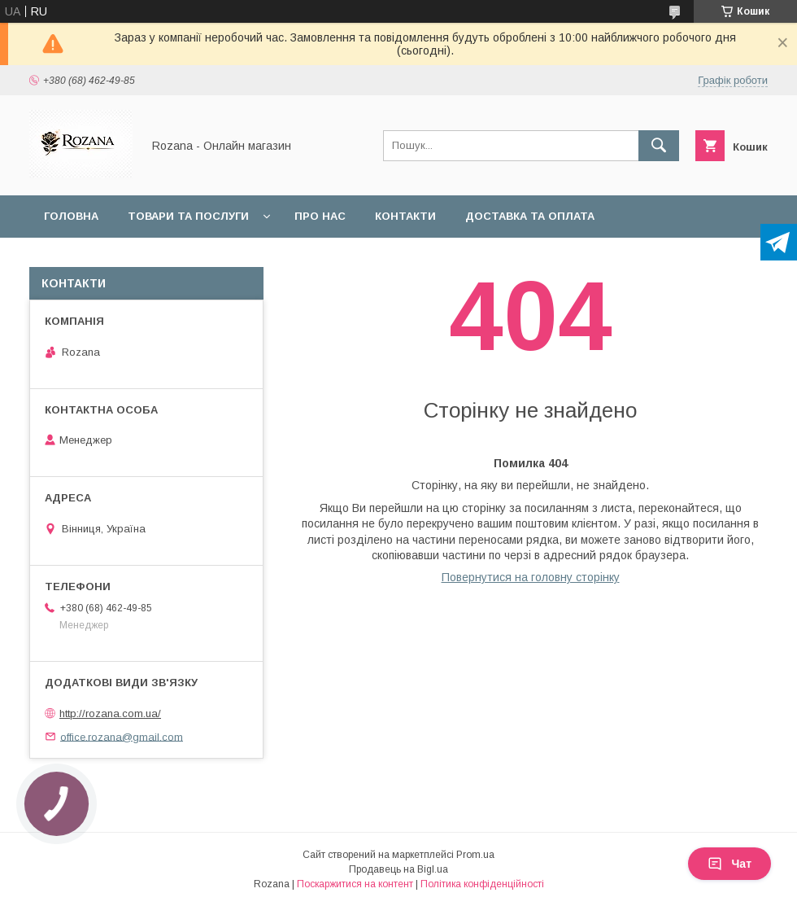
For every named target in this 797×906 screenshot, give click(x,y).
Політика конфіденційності (482, 884)
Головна (71, 216)
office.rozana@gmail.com (121, 736)
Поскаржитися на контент (355, 884)
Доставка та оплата (529, 216)
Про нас (320, 216)
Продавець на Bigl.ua (398, 869)
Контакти (405, 216)
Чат (729, 863)
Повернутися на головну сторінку (531, 577)
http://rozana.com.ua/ (110, 713)
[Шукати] (658, 145)
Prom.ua (475, 854)
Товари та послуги (188, 216)
